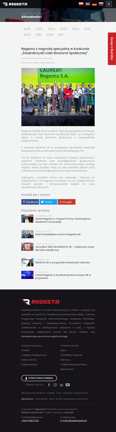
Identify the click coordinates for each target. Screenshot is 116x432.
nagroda (50, 62)
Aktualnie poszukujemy (33, 392)
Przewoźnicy (41, 398)
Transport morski (69, 345)
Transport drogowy (31, 345)
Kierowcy (65, 359)
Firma (40, 13)
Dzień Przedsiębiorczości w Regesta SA (58, 234)
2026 (27, 29)
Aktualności (31, 16)
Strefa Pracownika (40, 378)
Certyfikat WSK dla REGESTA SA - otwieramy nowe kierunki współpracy (64, 248)
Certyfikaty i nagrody (71, 355)
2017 (61, 35)
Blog (51, 398)
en (88, 3)
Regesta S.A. (14, 4)
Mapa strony (67, 369)
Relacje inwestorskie (32, 412)
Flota (58, 392)
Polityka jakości (29, 364)
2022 (75, 29)
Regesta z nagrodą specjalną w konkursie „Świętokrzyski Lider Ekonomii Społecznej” (55, 50)
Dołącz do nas (28, 359)
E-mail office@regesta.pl (73, 420)
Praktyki (51, 392)
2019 (39, 35)
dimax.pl (68, 412)
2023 (63, 29)
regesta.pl (27, 13)
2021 (87, 29)
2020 (27, 35)
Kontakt (25, 350)
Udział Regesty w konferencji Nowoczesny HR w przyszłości (63, 277)
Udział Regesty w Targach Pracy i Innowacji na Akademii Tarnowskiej (62, 220)
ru (101, 3)
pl (81, 3)
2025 (39, 29)
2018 (50, 35)
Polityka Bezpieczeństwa (73, 364)
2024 (51, 29)
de (94, 3)
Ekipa (63, 350)
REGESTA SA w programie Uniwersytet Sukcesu (62, 262)
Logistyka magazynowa (33, 355)
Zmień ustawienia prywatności (72, 398)
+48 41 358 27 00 (30, 420)
